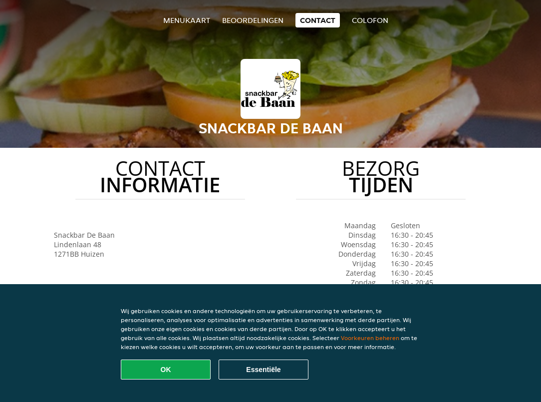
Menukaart (186, 20)
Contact (317, 20)
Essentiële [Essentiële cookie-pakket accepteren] (263, 370)
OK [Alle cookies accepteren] (166, 370)
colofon (370, 20)
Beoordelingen (252, 20)
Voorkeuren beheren (370, 338)
